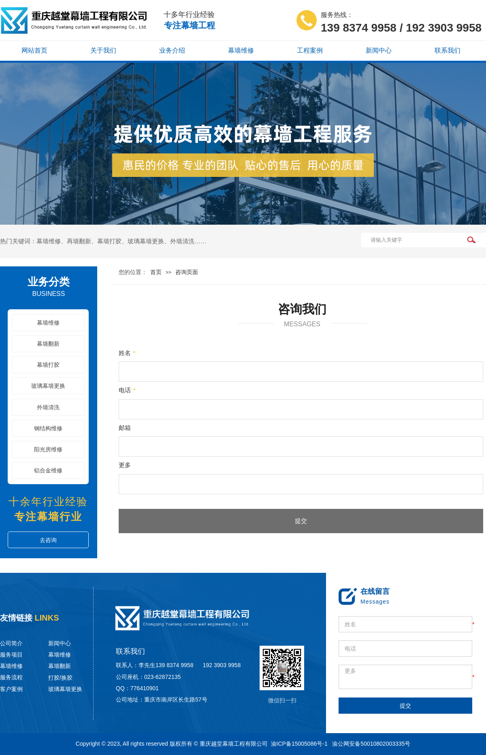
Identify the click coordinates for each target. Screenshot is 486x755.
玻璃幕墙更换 (48, 386)
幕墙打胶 (48, 365)
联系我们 (447, 50)
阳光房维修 (48, 450)
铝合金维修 (48, 471)
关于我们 (103, 50)
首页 (156, 272)
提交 (301, 520)
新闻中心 (379, 50)
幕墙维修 (48, 323)
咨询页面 (186, 272)
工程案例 (310, 50)
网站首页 (34, 50)
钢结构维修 (48, 428)
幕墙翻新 (48, 344)
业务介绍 (172, 50)
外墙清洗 (48, 407)
